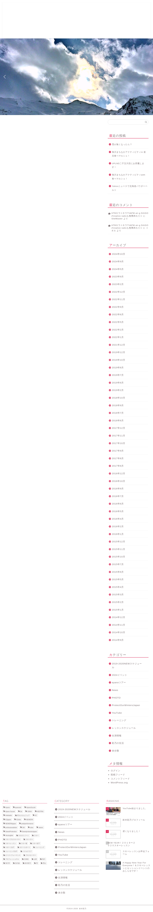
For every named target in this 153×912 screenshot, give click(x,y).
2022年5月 (118, 322)
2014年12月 (118, 617)
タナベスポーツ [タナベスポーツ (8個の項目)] (25, 847)
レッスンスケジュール (124, 728)
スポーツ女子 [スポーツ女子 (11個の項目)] (9, 847)
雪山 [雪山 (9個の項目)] (44, 863)
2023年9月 (118, 276)
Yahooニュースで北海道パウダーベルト (129, 188)
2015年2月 (118, 602)
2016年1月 (118, 534)
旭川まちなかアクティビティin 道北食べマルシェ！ (129, 154)
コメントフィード (120, 778)
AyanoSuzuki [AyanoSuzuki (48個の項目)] (30, 807)
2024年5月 (118, 269)
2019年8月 (118, 367)
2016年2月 (118, 526)
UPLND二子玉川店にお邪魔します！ (128, 165)
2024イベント (119, 675)
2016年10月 (118, 481)
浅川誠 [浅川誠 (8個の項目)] (17, 863)
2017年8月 (118, 458)
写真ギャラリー (101, 7)
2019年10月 (118, 360)
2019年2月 (118, 390)
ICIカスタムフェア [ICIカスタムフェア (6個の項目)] (23, 815)
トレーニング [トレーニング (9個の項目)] (39, 847)
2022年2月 (118, 329)
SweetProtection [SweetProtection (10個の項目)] (11, 831)
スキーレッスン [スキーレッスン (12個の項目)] (10, 843)
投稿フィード (118, 774)
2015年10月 (118, 556)
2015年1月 (118, 609)
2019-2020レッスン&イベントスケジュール (74, 13)
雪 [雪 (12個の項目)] (37, 863)
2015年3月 (118, 594)
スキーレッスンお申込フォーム (52, 7)
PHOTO (116, 697)
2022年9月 (118, 307)
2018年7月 (118, 413)
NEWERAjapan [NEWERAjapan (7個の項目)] (10, 823)
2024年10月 (118, 254)
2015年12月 (118, 541)
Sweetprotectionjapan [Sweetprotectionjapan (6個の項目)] (29, 831)
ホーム (31, 7)
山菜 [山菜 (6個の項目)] (35, 859)
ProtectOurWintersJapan (126, 705)
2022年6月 (118, 314)
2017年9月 (118, 450)
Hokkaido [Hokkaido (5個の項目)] (8, 815)
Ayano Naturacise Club (39, 13)
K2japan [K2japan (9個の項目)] (8, 820)
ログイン (115, 770)
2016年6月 (118, 503)
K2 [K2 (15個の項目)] (36, 815)
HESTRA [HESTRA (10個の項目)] (40, 811)
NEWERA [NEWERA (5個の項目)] (29, 820)
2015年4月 (118, 587)
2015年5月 (118, 579)
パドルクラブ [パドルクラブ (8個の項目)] (27, 851)
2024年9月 (118, 261)
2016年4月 (118, 518)
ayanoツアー (119, 682)
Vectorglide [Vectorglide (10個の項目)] (9, 835)
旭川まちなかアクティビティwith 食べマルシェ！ (128, 177)
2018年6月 (118, 420)
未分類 (115, 750)
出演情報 (116, 735)
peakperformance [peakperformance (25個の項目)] (27, 823)
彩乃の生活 (118, 743)
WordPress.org (119, 782)
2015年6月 (118, 572)
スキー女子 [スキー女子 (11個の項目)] (36, 843)
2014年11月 (118, 625)
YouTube (117, 713)
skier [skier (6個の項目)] (31, 828)
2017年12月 (118, 428)
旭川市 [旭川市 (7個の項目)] (7, 863)
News (115, 690)
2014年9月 (118, 640)
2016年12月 (118, 473)
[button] (4, 76)
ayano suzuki (15, 20)
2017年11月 (118, 435)
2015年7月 (118, 564)
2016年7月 (118, 496)
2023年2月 (118, 284)
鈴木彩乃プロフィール (80, 7)
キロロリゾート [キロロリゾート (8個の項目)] (23, 835)
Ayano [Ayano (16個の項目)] (7, 807)
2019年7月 (118, 375)
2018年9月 (118, 405)
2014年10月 (118, 632)
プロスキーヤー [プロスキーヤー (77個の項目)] (31, 855)
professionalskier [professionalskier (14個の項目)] (11, 828)
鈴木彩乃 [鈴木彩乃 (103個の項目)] (28, 863)
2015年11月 (118, 549)
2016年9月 (118, 488)
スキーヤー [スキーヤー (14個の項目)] (29, 839)
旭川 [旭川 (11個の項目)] (43, 859)
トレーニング (119, 720)
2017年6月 (118, 466)
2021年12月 (118, 344)
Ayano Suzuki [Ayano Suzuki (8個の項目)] (10, 811)
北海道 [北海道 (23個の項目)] (26, 859)
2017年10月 (118, 443)
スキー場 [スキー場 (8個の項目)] (24, 843)
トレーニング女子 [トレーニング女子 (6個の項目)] (11, 851)
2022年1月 (118, 337)
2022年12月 (118, 292)
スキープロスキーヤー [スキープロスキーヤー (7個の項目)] (12, 839)
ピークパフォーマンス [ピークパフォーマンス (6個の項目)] (12, 855)
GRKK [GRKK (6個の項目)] (29, 811)
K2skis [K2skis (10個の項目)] (18, 820)
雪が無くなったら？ (122, 144)
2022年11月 (118, 299)
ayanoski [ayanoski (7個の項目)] (18, 807)
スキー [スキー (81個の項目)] (36, 835)
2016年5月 (118, 511)
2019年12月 (118, 352)
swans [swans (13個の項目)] (41, 828)
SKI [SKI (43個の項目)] (23, 828)
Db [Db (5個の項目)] (21, 811)
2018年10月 (118, 397)
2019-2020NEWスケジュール (127, 665)
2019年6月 (118, 382)
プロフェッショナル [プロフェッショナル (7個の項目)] (12, 859)
